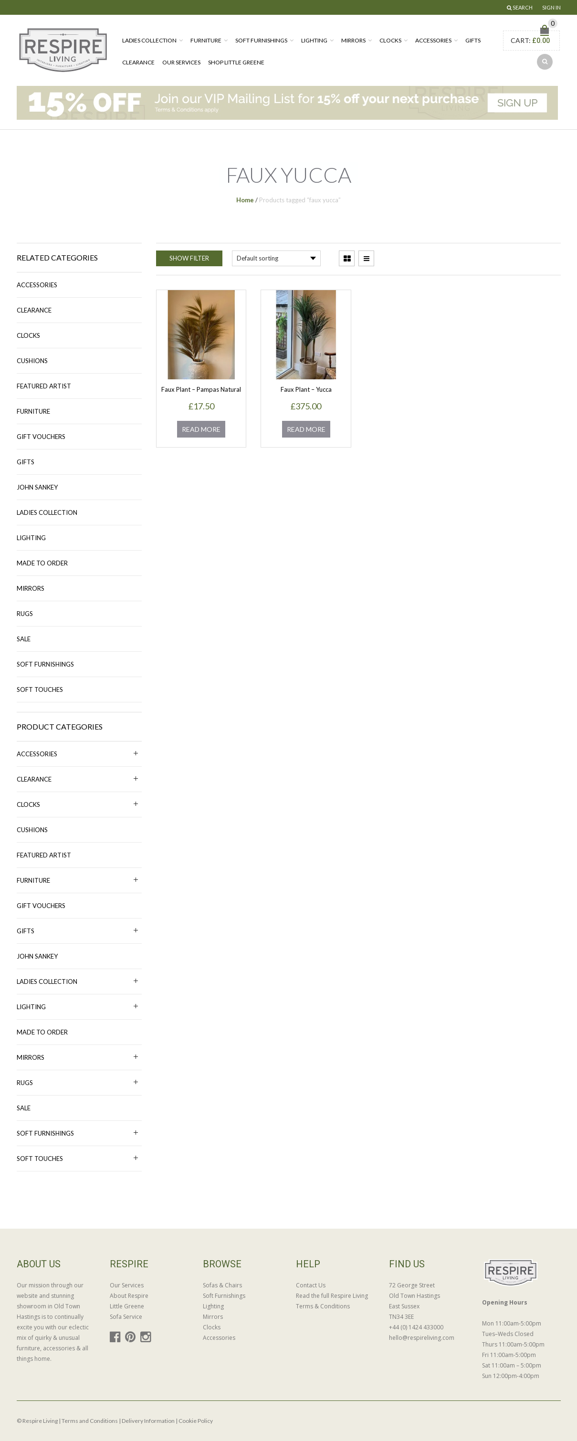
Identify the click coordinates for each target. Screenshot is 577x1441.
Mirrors (353, 40)
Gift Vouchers (41, 436)
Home (245, 200)
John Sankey (37, 487)
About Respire (129, 1296)
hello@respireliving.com (421, 1338)
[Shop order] (276, 258)
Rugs (25, 613)
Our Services (181, 62)
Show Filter (189, 258)
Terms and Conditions (90, 1420)
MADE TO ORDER (42, 563)
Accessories (433, 40)
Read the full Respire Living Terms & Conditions (332, 1301)
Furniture (205, 40)
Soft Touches (40, 689)
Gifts (473, 40)
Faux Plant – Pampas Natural (201, 389)
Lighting (314, 40)
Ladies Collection (149, 40)
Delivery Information (148, 1420)
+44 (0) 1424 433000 (416, 1327)
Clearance (138, 62)
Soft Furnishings (261, 40)
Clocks (390, 40)
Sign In (551, 7)
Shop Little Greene (236, 62)
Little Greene (127, 1306)
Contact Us (310, 1285)
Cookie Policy (195, 1420)
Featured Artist (44, 386)
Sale (24, 639)
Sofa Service (126, 1317)
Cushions (32, 361)
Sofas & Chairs (222, 1285)
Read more (201, 429)
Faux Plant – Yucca (306, 389)
